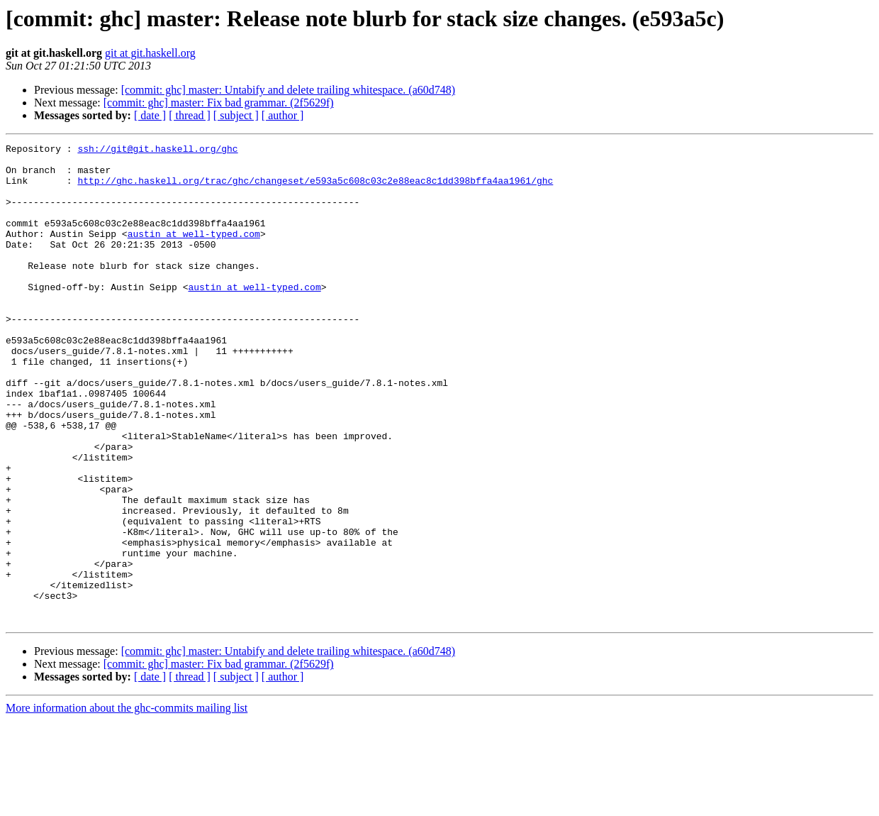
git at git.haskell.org (150, 53)
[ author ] (283, 115)
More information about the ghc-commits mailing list (126, 804)
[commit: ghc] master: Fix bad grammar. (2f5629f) (218, 103)
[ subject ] (236, 115)
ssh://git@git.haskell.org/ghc (157, 150)
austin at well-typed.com (194, 252)
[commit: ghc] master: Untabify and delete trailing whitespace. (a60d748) (288, 90)
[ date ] (150, 115)
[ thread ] (190, 115)
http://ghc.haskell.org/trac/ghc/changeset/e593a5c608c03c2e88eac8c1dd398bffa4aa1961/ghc (315, 188)
